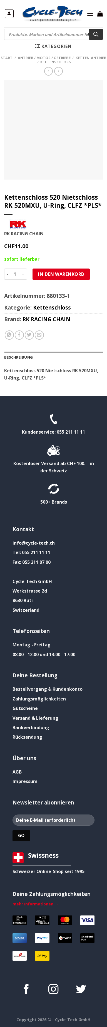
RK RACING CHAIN (46, 319)
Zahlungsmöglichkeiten (39, 699)
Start (7, 57)
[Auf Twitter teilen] (29, 335)
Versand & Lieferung (35, 718)
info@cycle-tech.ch (34, 543)
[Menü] (90, 13)
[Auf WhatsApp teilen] (9, 335)
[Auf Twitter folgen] (81, 990)
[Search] (96, 34)
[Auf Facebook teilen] (19, 335)
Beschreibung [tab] (18, 357)
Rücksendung (27, 737)
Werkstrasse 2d (30, 591)
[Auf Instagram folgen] (53, 990)
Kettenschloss (55, 61)
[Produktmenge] (15, 274)
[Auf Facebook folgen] (26, 990)
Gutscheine (25, 708)
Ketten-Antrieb (91, 57)
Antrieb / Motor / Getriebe (44, 57)
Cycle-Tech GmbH (32, 581)
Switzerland (26, 610)
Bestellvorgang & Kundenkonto (48, 689)
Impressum (25, 781)
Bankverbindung (31, 727)
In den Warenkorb (61, 274)
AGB (17, 772)
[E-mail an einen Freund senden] (39, 335)
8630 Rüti (23, 600)
